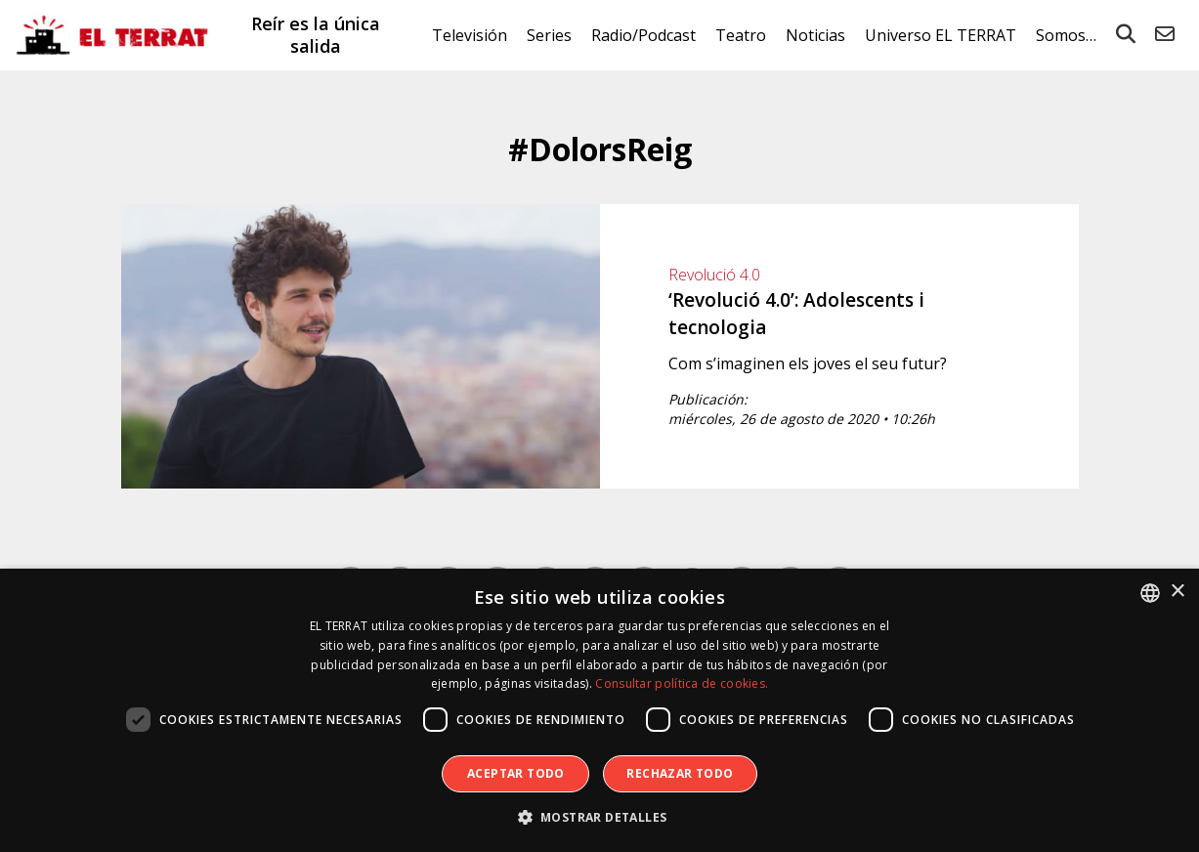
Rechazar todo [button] (679, 773)
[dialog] (599, 710)
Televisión (469, 35)
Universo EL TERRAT (940, 35)
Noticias (815, 35)
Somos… (1066, 35)
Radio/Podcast (643, 35)
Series (549, 35)
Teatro (740, 35)
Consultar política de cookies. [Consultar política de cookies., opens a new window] (681, 683)
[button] (600, 818)
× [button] (1177, 591)
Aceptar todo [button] (516, 773)
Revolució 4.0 (714, 274)
